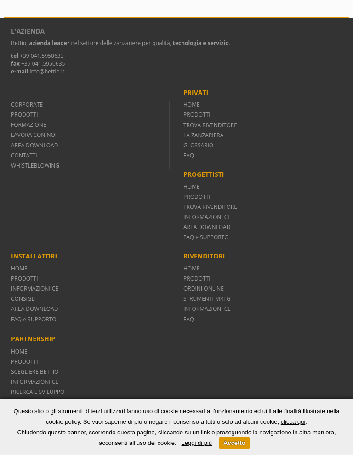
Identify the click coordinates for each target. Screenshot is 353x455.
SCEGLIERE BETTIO (34, 372)
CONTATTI (24, 155)
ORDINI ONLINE (203, 288)
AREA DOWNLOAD (34, 145)
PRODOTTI (24, 114)
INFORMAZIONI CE (207, 217)
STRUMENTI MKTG (206, 299)
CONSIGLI (23, 299)
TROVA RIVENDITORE (210, 125)
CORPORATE (27, 104)
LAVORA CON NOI (34, 135)
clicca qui (293, 421)
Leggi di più (197, 442)
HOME (191, 104)
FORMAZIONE (28, 125)
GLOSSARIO (198, 145)
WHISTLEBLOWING (35, 165)
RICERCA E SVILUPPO (37, 392)
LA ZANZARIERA (203, 135)
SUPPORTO (214, 237)
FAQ (188, 155)
